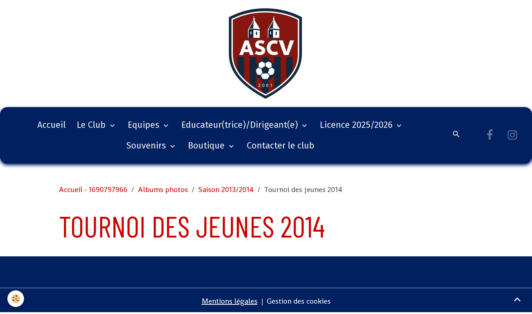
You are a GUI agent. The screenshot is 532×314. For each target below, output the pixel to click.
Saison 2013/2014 (226, 189)
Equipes (144, 125)
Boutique (207, 145)
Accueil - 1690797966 (93, 189)
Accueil (51, 125)
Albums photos (163, 189)
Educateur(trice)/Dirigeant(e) (240, 125)
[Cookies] (15, 298)
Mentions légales (230, 301)
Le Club (92, 125)
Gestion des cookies (299, 301)
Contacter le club (280, 145)
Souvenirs (147, 145)
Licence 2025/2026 (357, 125)
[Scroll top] (517, 299)
